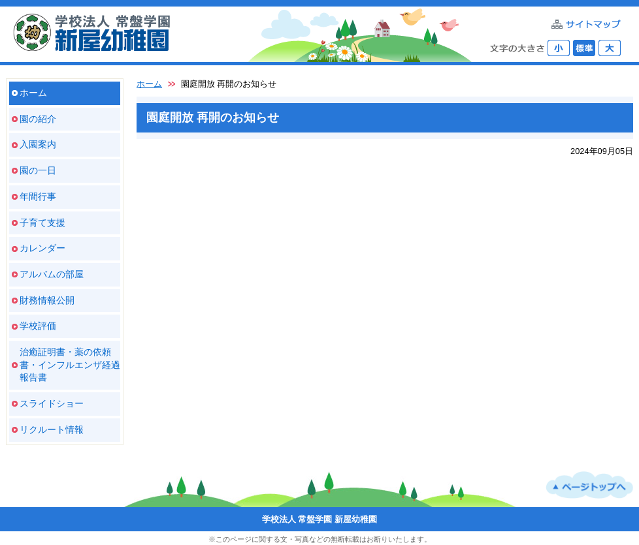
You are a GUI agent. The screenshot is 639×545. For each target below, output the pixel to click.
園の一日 (38, 170)
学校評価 (38, 325)
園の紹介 (38, 119)
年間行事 (38, 196)
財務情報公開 (47, 300)
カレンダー (42, 248)
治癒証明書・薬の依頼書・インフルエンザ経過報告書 (70, 364)
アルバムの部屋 (52, 274)
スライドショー (52, 403)
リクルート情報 (52, 429)
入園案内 (38, 144)
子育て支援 (42, 222)
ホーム (33, 92)
